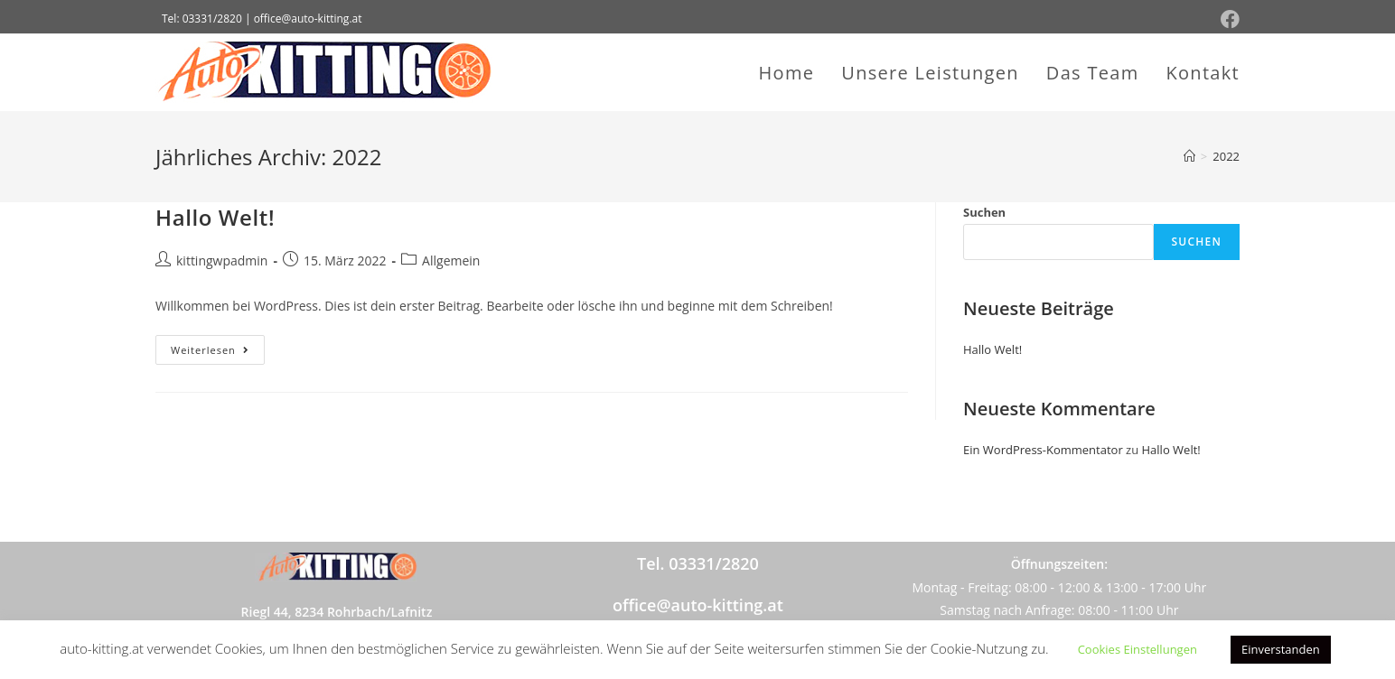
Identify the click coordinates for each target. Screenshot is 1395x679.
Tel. (698, 563)
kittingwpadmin (221, 260)
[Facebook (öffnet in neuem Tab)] (1227, 19)
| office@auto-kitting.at (303, 18)
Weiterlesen (218, 346)
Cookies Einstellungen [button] (1137, 649)
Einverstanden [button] (1280, 649)
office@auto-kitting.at (698, 605)
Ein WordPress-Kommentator (1043, 450)
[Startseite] (1189, 156)
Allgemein (451, 260)
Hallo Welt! (215, 217)
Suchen (984, 212)
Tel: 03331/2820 (202, 18)
